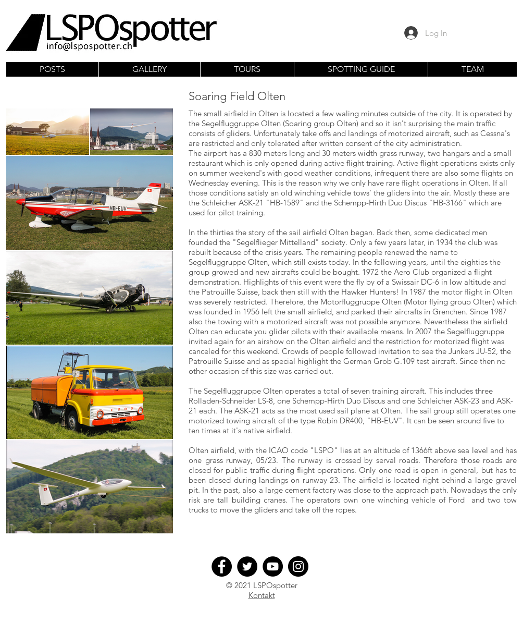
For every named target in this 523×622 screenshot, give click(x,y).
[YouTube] (273, 566)
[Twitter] (247, 566)
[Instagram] (298, 566)
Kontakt (261, 595)
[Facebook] (221, 566)
